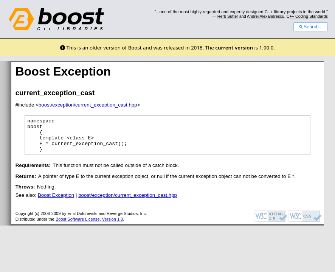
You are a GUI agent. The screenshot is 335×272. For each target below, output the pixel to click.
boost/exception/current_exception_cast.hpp (88, 105)
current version (234, 47)
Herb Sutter (227, 16)
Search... (311, 26)
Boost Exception (56, 202)
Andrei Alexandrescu (265, 16)
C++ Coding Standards (307, 16)
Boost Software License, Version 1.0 (89, 226)
